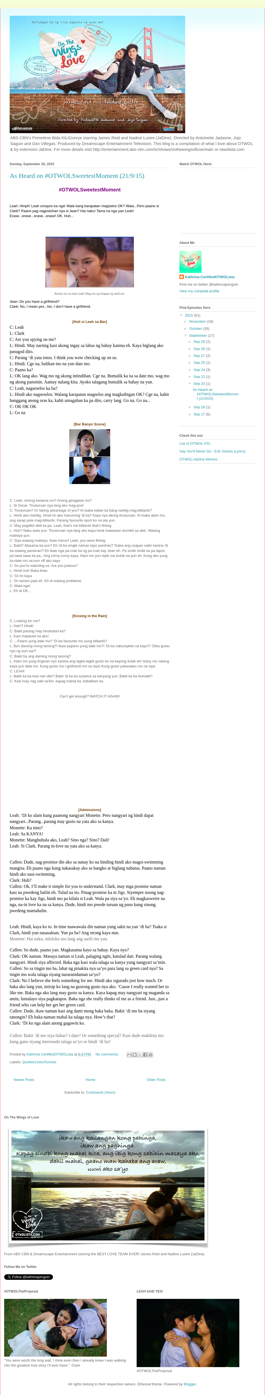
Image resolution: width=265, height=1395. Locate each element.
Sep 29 (200, 341)
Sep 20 (200, 383)
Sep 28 (200, 349)
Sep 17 (200, 414)
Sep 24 (200, 370)
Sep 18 (200, 407)
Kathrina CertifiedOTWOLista (210, 277)
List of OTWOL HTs (194, 443)
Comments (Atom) (100, 1092)
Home (91, 1080)
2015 (189, 315)
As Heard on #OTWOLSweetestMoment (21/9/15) (77, 175)
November (198, 321)
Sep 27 (200, 356)
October (196, 329)
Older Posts (156, 1080)
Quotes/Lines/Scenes (39, 1062)
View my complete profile (199, 291)
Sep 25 (200, 362)
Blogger (190, 1384)
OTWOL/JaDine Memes (198, 459)
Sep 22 (200, 377)
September (198, 335)
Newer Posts (24, 1080)
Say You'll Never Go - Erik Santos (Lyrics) (212, 451)
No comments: (108, 1054)
